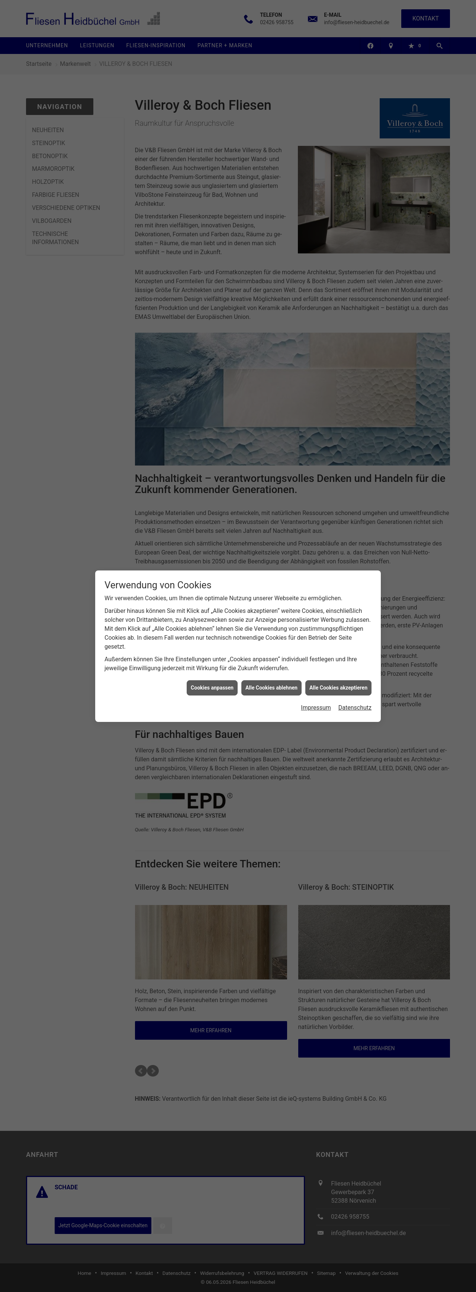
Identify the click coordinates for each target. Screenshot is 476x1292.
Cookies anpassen (212, 683)
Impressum (316, 703)
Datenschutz (355, 703)
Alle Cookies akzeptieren (338, 683)
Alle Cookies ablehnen (271, 683)
